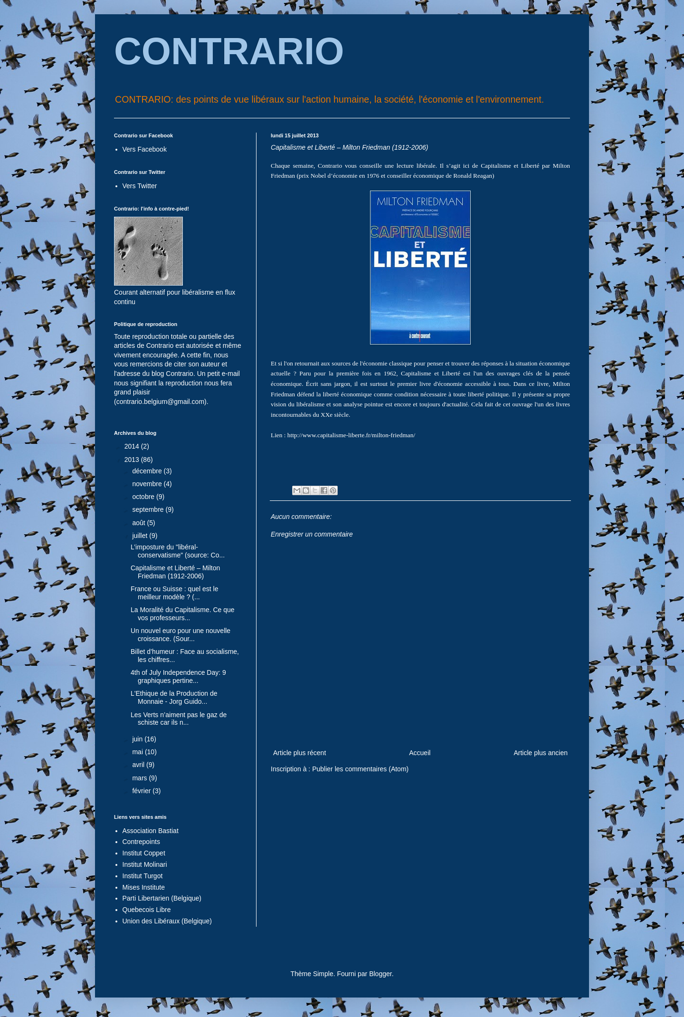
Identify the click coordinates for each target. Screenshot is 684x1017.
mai (138, 752)
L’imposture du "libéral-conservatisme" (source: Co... (178, 551)
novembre (147, 484)
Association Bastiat (151, 831)
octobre (144, 496)
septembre (148, 509)
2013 (132, 459)
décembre (147, 471)
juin (138, 739)
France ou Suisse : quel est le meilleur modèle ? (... (174, 593)
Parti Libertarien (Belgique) (162, 898)
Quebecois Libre (147, 909)
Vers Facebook (145, 149)
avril (139, 764)
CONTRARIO (229, 51)
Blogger (380, 974)
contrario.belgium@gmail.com (160, 401)
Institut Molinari (145, 864)
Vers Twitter (140, 186)
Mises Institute (144, 887)
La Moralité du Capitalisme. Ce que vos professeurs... (183, 614)
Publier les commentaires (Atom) (360, 769)
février (142, 791)
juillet (140, 535)
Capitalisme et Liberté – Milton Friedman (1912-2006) (175, 572)
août (139, 523)
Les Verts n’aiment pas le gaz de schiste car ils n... (179, 719)
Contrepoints (141, 841)
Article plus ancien (540, 753)
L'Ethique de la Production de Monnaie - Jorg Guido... (174, 697)
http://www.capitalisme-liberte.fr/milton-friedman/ (351, 435)
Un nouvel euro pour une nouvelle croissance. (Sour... (180, 635)
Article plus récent (299, 753)
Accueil (419, 753)
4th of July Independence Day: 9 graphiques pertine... (178, 676)
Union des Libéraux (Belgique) (167, 921)
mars (140, 778)
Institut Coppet (144, 853)
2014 (132, 446)
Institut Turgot (143, 876)
